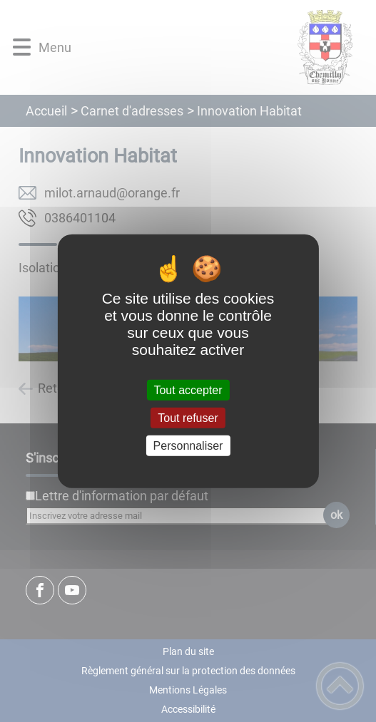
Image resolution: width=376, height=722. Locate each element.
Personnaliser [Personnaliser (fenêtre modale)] (188, 446)
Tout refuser (188, 417)
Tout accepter (187, 389)
